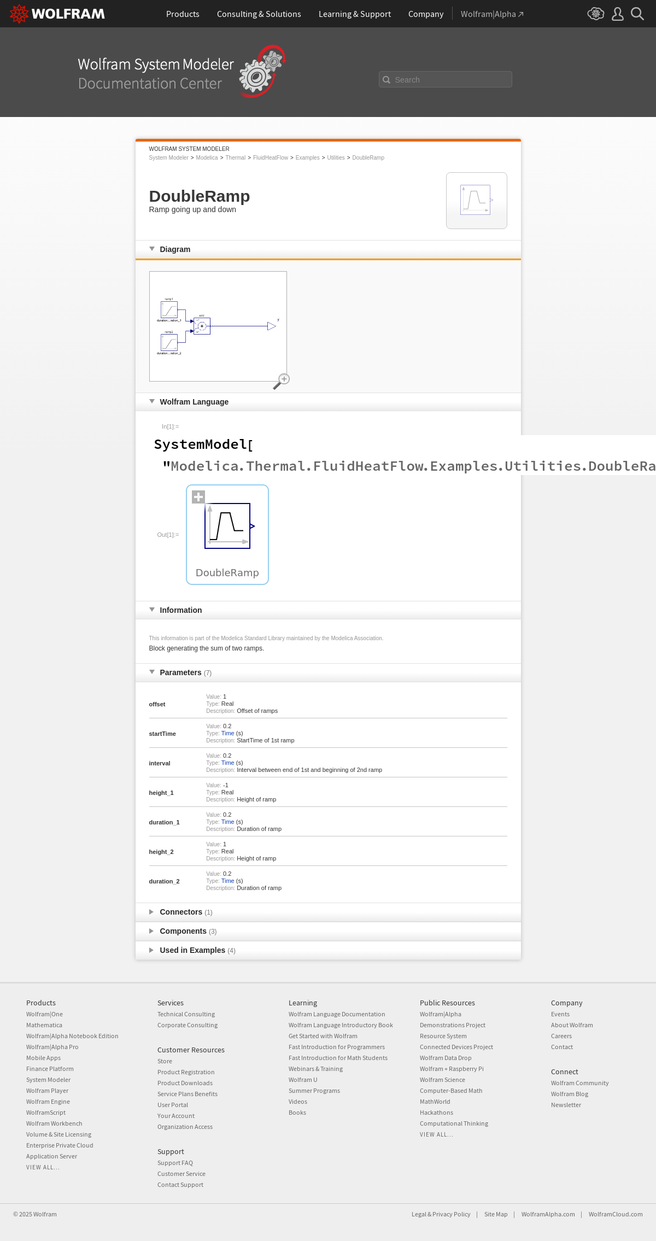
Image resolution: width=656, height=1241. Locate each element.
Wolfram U (303, 1079)
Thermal (235, 158)
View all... (43, 1167)
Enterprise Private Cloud (59, 1145)
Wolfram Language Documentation (337, 1014)
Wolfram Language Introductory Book (341, 1025)
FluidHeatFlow (270, 158)
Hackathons (436, 1112)
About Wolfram (572, 1025)
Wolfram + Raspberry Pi (452, 1068)
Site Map (496, 1214)
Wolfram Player (47, 1090)
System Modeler (169, 158)
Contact (562, 1047)
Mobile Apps (43, 1057)
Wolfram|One (44, 1014)
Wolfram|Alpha (440, 1014)
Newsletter (566, 1104)
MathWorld (435, 1101)
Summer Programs (314, 1090)
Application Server (51, 1156)
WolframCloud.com (616, 1214)
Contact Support (180, 1184)
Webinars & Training (316, 1068)
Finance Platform (50, 1068)
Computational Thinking (454, 1123)
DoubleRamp (368, 158)
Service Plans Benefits (187, 1094)
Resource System (443, 1036)
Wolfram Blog (569, 1094)
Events (560, 1014)
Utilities (336, 158)
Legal (419, 1214)
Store (164, 1061)
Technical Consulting (186, 1014)
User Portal (172, 1104)
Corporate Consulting (187, 1025)
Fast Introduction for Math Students (338, 1057)
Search (407, 79)
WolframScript (46, 1112)
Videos (298, 1101)
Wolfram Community (580, 1083)
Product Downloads (185, 1083)
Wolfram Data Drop (446, 1057)
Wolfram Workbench (54, 1123)
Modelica (207, 158)
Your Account (176, 1115)
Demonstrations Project (452, 1025)
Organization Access (185, 1126)
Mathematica (44, 1025)
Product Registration (186, 1072)
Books (297, 1112)
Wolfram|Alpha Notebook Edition (72, 1036)
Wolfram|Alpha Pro (52, 1047)
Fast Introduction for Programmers (337, 1047)
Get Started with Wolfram (323, 1036)
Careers (561, 1036)
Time (228, 733)
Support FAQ (175, 1162)
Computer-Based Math (451, 1090)
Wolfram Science (442, 1079)
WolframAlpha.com (548, 1214)
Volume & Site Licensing (58, 1134)
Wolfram (45, 1214)
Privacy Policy (451, 1214)
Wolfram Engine (48, 1101)
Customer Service (181, 1173)
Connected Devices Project (456, 1047)
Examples (308, 158)
